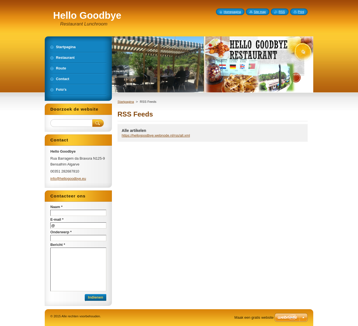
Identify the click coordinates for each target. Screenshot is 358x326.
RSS (282, 11)
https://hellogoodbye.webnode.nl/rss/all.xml (156, 135)
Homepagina (232, 11)
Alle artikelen (134, 130)
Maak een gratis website (254, 317)
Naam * (56, 207)
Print (301, 11)
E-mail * (56, 219)
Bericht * (57, 245)
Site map (260, 11)
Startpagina (125, 101)
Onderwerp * (61, 232)
